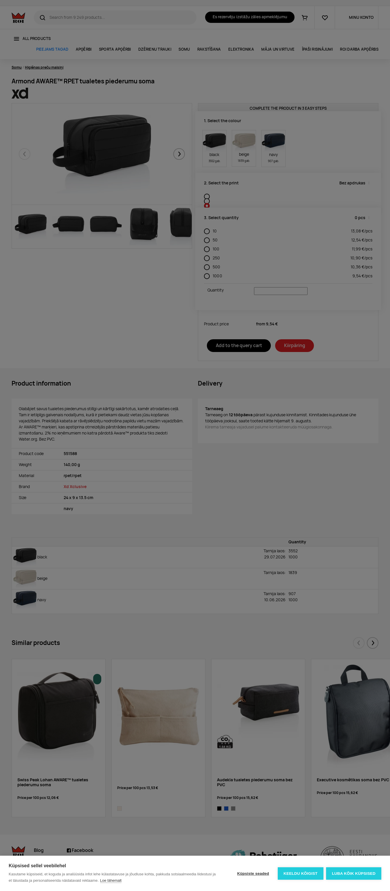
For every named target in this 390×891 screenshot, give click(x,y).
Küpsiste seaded (253, 873)
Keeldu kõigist (301, 873)
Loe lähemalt (111, 880)
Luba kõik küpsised (354, 873)
